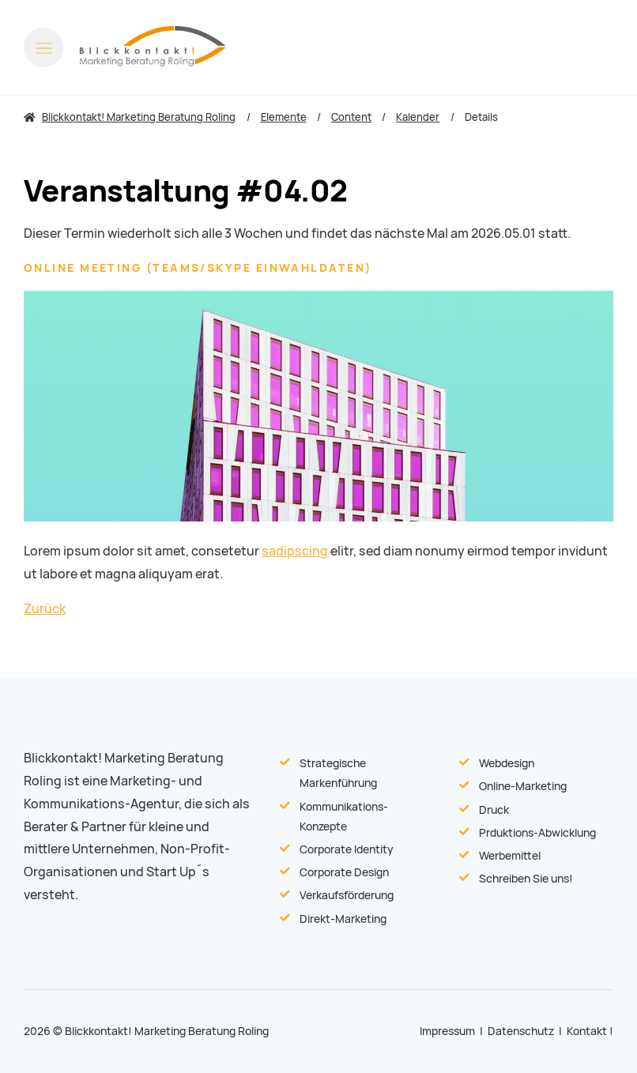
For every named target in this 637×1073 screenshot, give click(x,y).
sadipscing (295, 551)
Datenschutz (521, 1031)
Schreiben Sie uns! (526, 879)
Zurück (45, 609)
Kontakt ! (590, 1031)
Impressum (447, 1031)
